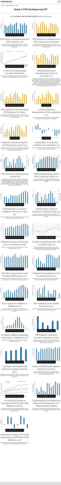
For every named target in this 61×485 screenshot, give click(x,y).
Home (2, 5)
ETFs (17, 5)
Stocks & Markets (9, 5)
